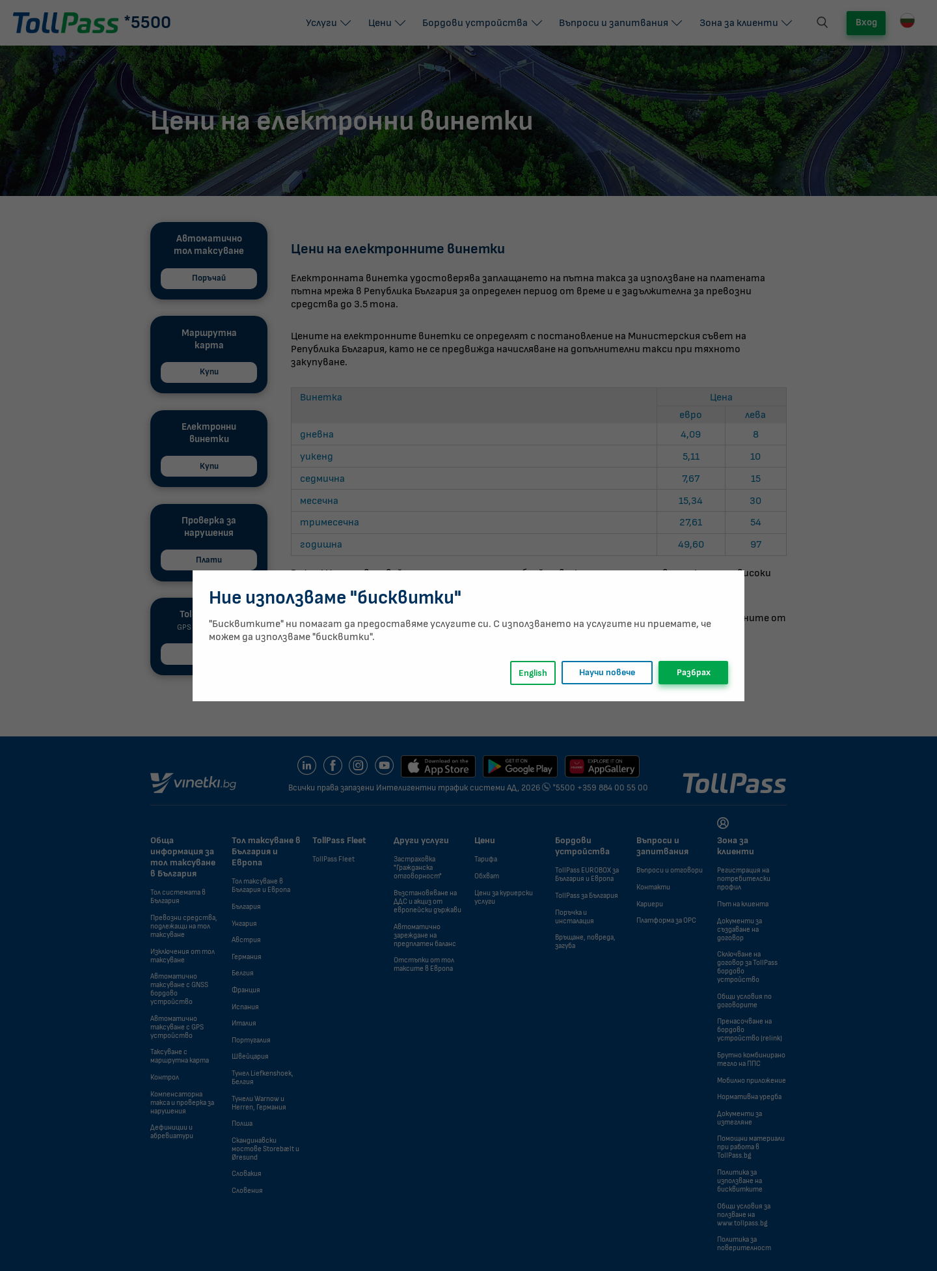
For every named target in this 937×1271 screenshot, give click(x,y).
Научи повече (607, 672)
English (533, 672)
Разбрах (694, 672)
